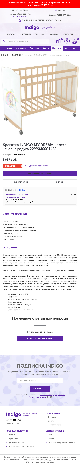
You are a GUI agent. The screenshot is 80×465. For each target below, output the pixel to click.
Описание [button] (58, 182)
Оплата (51, 421)
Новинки (53, 34)
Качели (45, 48)
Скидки (51, 439)
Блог (50, 435)
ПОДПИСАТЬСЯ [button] (40, 389)
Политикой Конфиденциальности (52, 395)
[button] (20, 16)
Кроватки (56, 48)
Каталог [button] (11, 34)
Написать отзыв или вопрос (40, 338)
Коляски (8, 48)
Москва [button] (21, 190)
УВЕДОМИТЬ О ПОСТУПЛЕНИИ (40, 173)
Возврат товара (54, 425)
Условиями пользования (37, 397)
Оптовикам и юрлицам (32, 34)
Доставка (52, 417)
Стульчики (34, 48)
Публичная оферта (16, 443)
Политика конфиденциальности (61, 443)
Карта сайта (13, 439)
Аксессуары (69, 48)
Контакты (68, 34)
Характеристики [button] (21, 182)
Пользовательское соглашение (21, 447)
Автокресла (21, 48)
